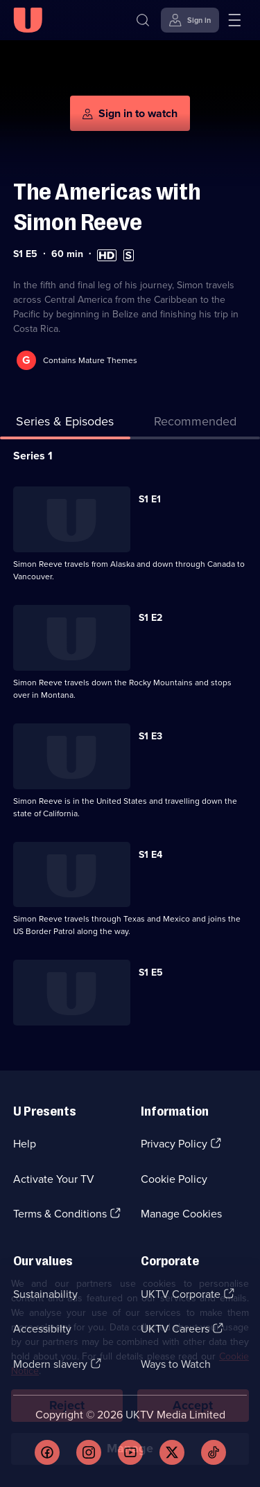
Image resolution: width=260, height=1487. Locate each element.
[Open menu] (234, 20)
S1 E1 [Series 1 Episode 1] (150, 499)
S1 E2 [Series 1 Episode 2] (150, 617)
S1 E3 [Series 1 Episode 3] (150, 736)
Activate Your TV (53, 1179)
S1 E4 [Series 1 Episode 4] (150, 854)
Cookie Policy (174, 1179)
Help (24, 1144)
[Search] (142, 20)
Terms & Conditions (60, 1214)
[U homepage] (27, 20)
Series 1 (33, 456)
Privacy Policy (174, 1144)
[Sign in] (190, 20)
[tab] (195, 424)
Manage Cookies (181, 1214)
